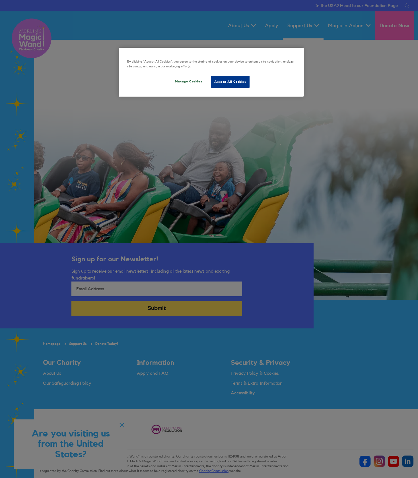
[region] (211, 72)
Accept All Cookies (230, 81)
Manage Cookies (188, 81)
